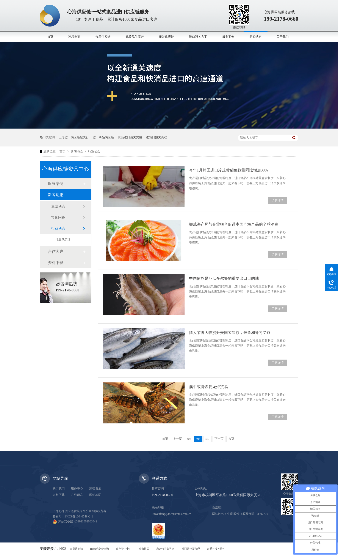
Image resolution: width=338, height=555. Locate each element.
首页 (50, 36)
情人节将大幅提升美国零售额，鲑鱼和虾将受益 (230, 332)
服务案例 (228, 36)
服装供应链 (166, 36)
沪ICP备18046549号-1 (79, 516)
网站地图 (95, 495)
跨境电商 (74, 36)
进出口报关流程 (156, 137)
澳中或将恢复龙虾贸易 (208, 387)
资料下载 (55, 263)
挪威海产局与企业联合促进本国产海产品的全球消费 (233, 224)
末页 (231, 438)
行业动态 (94, 151)
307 (207, 438)
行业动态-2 (62, 239)
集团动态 (58, 206)
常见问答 (58, 217)
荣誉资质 (95, 488)
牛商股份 (233, 514)
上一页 (177, 438)
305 (189, 438)
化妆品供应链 (135, 36)
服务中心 (77, 488)
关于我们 (283, 36)
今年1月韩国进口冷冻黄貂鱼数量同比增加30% (228, 170)
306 (198, 438)
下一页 (219, 438)
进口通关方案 (198, 36)
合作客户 (55, 251)
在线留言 (77, 495)
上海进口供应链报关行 (74, 137)
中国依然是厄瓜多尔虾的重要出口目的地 (224, 278)
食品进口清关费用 (130, 137)
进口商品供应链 (103, 137)
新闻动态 (255, 36)
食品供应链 (103, 36)
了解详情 (278, 200)
